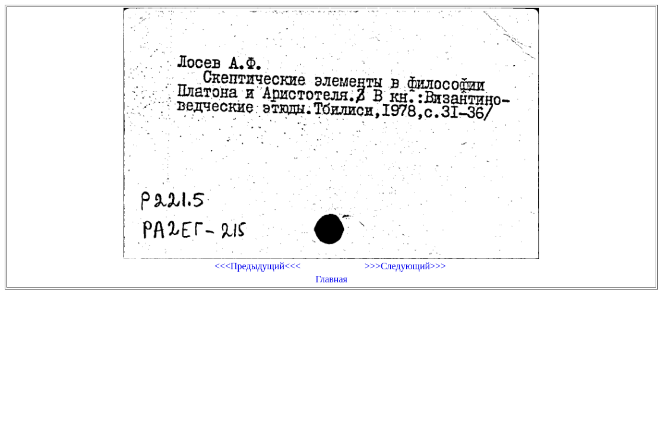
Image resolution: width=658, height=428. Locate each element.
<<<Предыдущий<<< (257, 266)
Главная (331, 279)
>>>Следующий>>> (405, 266)
